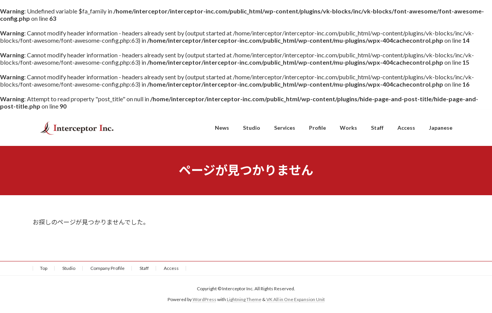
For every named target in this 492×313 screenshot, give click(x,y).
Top (43, 268)
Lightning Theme (244, 299)
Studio (68, 268)
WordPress (204, 299)
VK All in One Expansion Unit (295, 299)
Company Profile (107, 268)
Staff (144, 268)
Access (171, 268)
